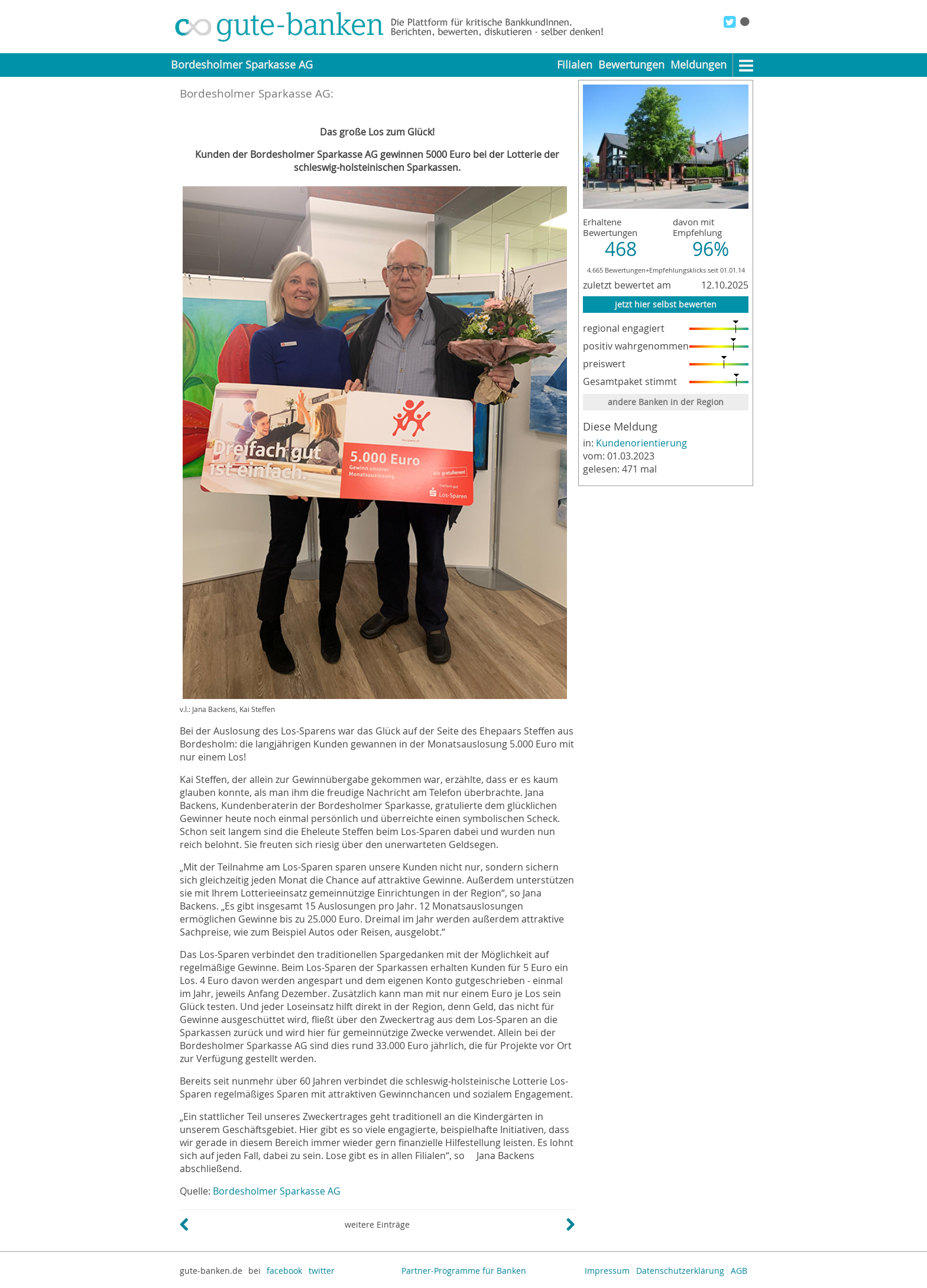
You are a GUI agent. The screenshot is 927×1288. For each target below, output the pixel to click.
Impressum (607, 1270)
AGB (739, 1270)
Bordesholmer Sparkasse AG (277, 1191)
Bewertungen (631, 65)
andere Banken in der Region (666, 401)
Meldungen (698, 65)
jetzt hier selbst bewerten (666, 304)
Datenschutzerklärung (680, 1270)
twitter (322, 1270)
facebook (284, 1270)
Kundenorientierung (641, 442)
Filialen (574, 65)
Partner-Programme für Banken (463, 1270)
